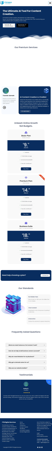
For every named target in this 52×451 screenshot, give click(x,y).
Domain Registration (25, 432)
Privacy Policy (40, 434)
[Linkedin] (42, 447)
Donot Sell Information (42, 436)
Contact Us (22, 425)
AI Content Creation (25, 430)
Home (21, 422)
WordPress (22, 428)
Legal (38, 433)
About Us (22, 423)
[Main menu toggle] (50, 3)
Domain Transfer (24, 427)
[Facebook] (37, 447)
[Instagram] (39, 447)
